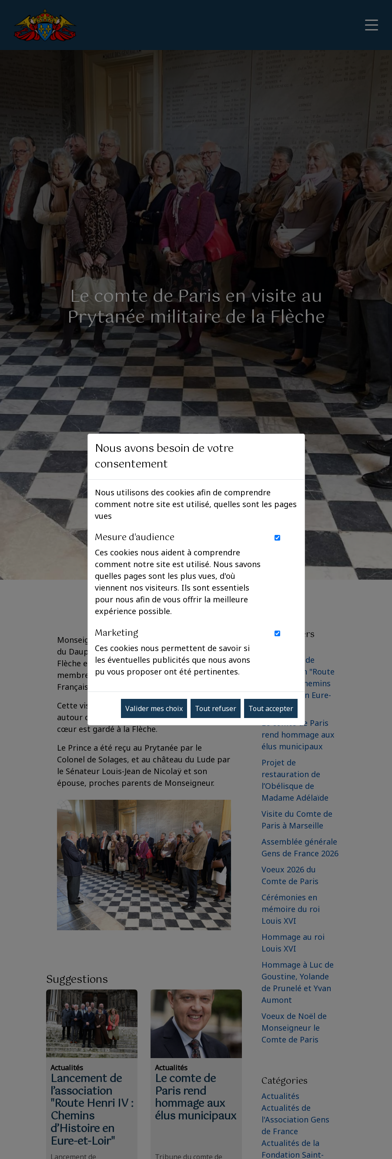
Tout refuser (215, 708)
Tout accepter (270, 708)
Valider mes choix (154, 708)
